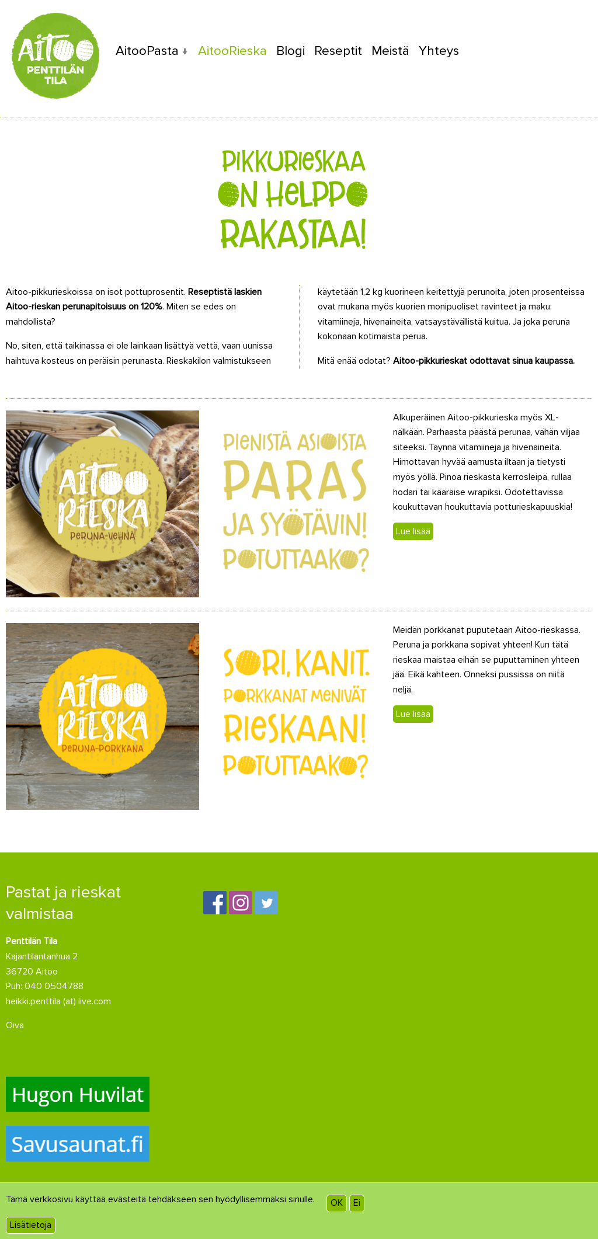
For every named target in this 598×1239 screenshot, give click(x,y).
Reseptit (338, 51)
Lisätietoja (30, 1225)
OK (337, 1203)
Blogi (290, 51)
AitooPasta (147, 51)
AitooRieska (232, 51)
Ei (356, 1203)
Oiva (15, 1025)
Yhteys (439, 51)
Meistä (390, 51)
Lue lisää (413, 531)
